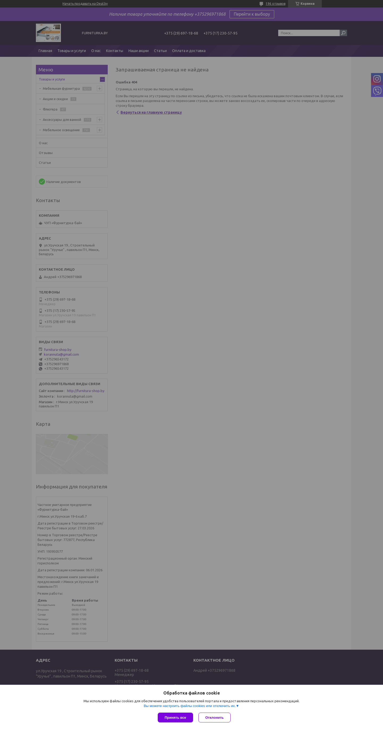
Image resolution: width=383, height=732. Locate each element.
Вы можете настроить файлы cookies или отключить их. (190, 706)
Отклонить (214, 718)
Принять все (175, 718)
